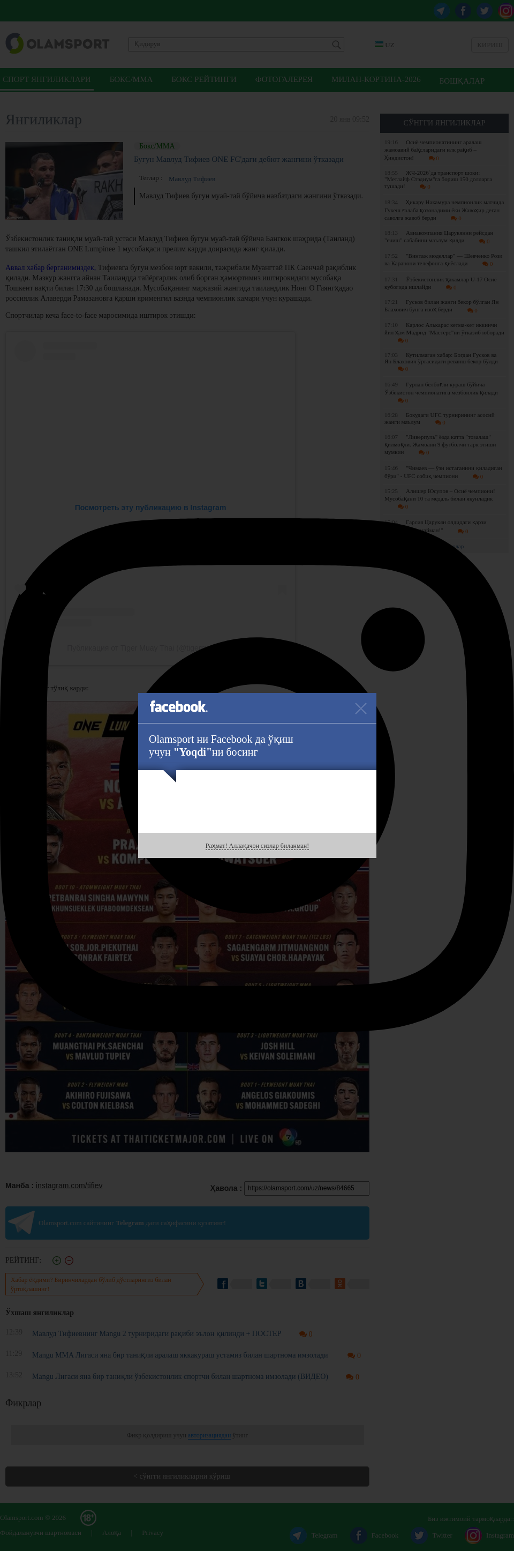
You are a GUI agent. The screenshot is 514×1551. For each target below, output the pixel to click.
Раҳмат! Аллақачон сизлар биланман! (257, 845)
